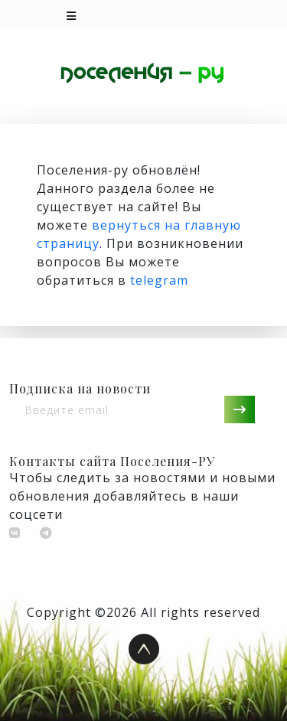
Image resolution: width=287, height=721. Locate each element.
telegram (159, 280)
